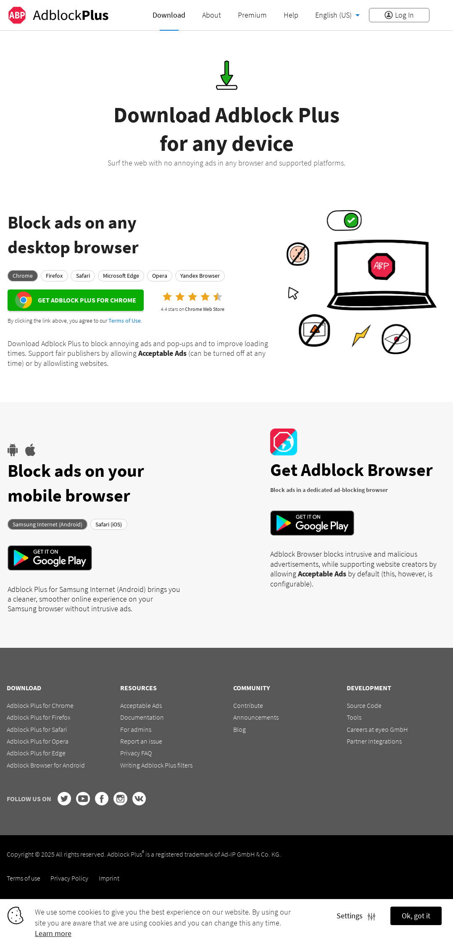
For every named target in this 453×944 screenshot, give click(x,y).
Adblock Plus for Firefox (39, 717)
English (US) (334, 15)
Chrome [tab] (23, 275)
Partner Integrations (374, 741)
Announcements (256, 717)
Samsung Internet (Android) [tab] (47, 524)
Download (169, 15)
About (211, 15)
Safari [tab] (83, 275)
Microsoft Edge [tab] (121, 275)
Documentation (142, 717)
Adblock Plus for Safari (37, 729)
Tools (354, 717)
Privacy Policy (69, 878)
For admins (135, 729)
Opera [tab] (159, 275)
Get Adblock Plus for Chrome (87, 300)
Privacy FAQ (136, 753)
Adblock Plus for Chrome (40, 705)
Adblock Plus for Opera (37, 741)
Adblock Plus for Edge (36, 753)
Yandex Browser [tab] (200, 275)
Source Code (364, 705)
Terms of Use (124, 320)
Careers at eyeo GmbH (377, 729)
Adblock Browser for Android (46, 765)
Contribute (248, 705)
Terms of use (23, 878)
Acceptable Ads (141, 705)
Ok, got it (416, 915)
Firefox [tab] (54, 275)
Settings (356, 915)
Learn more (53, 933)
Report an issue (141, 741)
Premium (252, 15)
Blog (239, 729)
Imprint (109, 878)
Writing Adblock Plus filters (156, 765)
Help (291, 15)
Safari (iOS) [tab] (108, 524)
